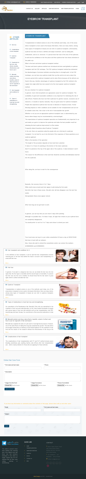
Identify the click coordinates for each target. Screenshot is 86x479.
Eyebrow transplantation (69, 2)
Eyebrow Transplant (13, 57)
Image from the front (11, 383)
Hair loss (13, 45)
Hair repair (57, 2)
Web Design (37, 476)
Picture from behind (63, 383)
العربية (83, 2)
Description (8, 372)
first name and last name (12, 365)
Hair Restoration (54, 9)
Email (6, 407)
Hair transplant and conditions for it (14, 92)
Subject (6, 414)
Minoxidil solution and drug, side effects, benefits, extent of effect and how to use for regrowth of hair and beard (15, 80)
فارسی (78, 2)
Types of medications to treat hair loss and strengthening (14, 101)
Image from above (36, 383)
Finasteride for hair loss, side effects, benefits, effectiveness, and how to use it (14, 66)
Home (77, 9)
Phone (46, 365)
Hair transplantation (46, 2)
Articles (44, 9)
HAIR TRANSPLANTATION (67, 9)
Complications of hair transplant (14, 50)
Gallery (37, 9)
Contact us (29, 9)
